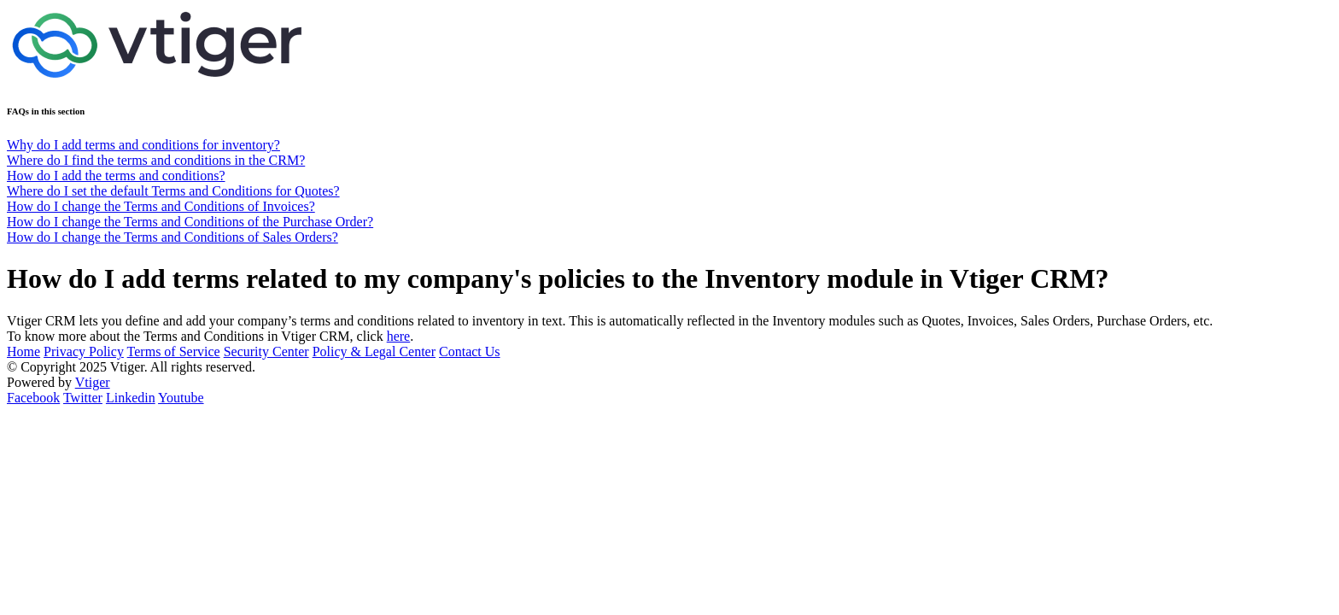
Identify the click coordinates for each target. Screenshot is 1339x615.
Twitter (82, 397)
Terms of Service (173, 351)
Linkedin (130, 397)
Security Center (266, 351)
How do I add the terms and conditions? (116, 175)
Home (23, 351)
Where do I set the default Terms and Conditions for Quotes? (173, 191)
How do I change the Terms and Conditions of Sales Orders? (172, 237)
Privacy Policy (84, 351)
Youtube (181, 397)
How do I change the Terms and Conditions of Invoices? (161, 206)
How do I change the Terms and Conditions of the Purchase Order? (190, 221)
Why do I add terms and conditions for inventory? (143, 145)
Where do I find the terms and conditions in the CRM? (156, 160)
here (399, 336)
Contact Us (469, 351)
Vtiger (92, 382)
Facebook (33, 397)
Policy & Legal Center (374, 351)
